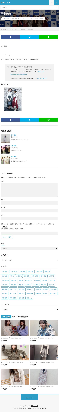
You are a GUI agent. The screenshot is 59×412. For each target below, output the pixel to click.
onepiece (42, 338)
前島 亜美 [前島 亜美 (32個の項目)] (26, 276)
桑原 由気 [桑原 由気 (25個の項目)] (4, 289)
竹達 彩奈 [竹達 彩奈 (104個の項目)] (53, 289)
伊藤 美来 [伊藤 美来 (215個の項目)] (47, 271)
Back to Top (29, 398)
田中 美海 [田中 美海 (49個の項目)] (21, 289)
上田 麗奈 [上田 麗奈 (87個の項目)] (22, 271)
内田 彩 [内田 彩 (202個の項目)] (12, 276)
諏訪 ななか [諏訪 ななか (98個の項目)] (13, 293)
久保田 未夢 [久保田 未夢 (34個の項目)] (39, 271)
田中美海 (40, 18)
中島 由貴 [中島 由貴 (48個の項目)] (30, 271)
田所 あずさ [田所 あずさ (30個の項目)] (30, 289)
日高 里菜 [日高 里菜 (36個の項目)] (35, 285)
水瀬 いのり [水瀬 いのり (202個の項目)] (13, 289)
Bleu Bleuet (14, 386)
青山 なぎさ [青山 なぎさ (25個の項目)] (53, 293)
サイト (3, 215)
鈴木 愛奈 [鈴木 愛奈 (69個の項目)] (38, 293)
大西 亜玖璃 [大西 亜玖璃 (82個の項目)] (5, 280)
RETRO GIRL (14, 338)
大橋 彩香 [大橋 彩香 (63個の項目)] (51, 276)
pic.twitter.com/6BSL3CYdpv (19, 74)
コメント (3, 181)
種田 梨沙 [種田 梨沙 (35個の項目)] (46, 289)
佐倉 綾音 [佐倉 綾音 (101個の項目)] (4, 276)
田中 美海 (14, 18)
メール (3, 207)
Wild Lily (47, 338)
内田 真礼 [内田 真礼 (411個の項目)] (19, 276)
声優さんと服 (34, 406)
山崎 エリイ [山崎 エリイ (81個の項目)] (5, 285)
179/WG (13, 362)
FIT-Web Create (27, 408)
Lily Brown (43, 362)
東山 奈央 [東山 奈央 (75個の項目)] (51, 285)
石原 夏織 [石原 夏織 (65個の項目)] (38, 289)
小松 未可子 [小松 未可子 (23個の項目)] (28, 280)
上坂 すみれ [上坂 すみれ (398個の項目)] (14, 271)
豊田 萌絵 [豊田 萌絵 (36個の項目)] (21, 293)
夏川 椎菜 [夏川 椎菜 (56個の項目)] (43, 276)
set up (21, 362)
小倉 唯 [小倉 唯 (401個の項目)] (21, 280)
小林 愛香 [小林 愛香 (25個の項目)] (37, 280)
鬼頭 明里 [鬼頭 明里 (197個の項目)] (21, 298)
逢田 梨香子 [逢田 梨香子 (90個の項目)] (30, 293)
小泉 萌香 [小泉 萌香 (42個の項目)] (44, 280)
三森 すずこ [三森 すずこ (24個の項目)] (5, 271)
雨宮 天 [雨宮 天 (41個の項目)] (45, 293)
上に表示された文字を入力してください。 (13, 228)
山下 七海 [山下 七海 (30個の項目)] (52, 280)
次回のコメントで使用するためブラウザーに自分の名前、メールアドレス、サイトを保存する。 (28, 224)
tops (20, 338)
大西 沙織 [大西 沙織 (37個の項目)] (13, 280)
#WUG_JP (41, 71)
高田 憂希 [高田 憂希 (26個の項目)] (4, 298)
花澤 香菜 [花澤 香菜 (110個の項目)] (4, 293)
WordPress (42, 408)
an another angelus (24, 18)
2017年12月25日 (42, 78)
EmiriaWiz (42, 386)
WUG (36, 18)
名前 (2, 199)
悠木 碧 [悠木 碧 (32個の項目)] (21, 285)
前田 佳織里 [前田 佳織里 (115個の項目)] (35, 276)
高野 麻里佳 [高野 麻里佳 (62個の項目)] (13, 298)
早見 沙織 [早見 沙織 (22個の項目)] (43, 285)
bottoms (32, 18)
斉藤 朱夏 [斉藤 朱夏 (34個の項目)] (28, 285)
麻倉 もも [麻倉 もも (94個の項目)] (29, 298)
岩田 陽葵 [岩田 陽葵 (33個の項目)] (13, 285)
